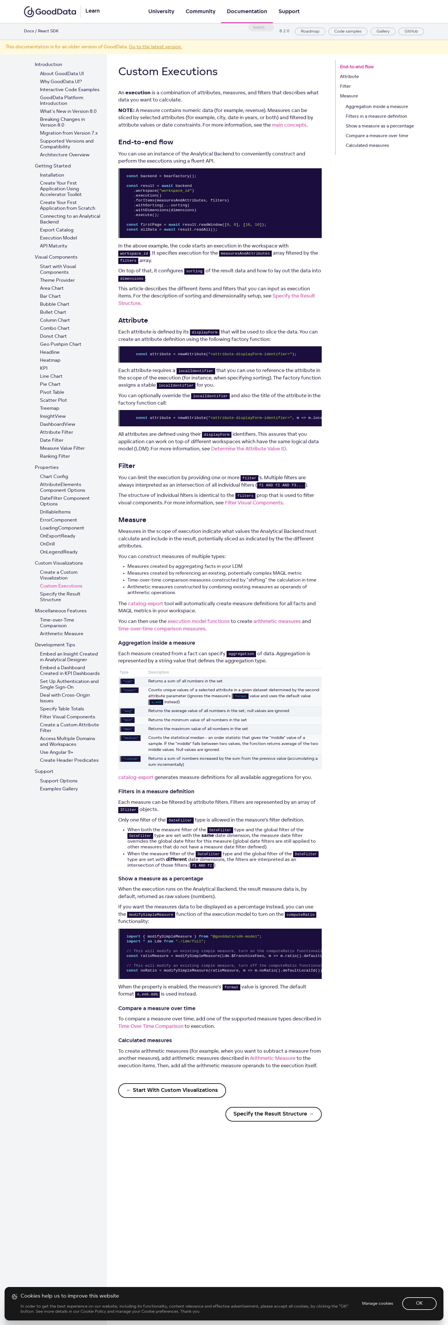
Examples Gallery (59, 789)
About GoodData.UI (62, 74)
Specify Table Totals (62, 709)
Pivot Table (52, 392)
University (161, 12)
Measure (349, 96)
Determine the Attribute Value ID (248, 449)
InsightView (53, 416)
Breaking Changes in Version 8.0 (62, 122)
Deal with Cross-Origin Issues (65, 698)
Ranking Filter (55, 456)
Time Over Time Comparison (150, 1026)
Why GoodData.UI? (61, 82)
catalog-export (145, 603)
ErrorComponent (58, 520)
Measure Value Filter (62, 448)
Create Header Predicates (69, 760)
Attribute (349, 77)
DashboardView (57, 424)
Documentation (247, 12)
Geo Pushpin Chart (60, 344)
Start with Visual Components (58, 270)
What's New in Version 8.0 (68, 111)
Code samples (347, 31)
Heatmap (50, 360)
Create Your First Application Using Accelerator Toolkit (61, 189)
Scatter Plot (53, 400)
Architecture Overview (64, 155)
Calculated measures (367, 146)
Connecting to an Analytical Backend (70, 219)
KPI (43, 368)
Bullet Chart (53, 312)
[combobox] (261, 27)
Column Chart (55, 320)
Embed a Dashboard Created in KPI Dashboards (70, 671)
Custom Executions (61, 586)
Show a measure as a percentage (380, 126)
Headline (50, 352)
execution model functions (199, 621)
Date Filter (51, 440)
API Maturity (53, 246)
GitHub (411, 31)
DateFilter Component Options (65, 501)
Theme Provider (57, 280)
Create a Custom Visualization (58, 575)
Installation (52, 175)
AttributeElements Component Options (62, 488)
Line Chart (51, 376)
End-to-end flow (356, 67)
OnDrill (47, 544)
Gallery (383, 31)
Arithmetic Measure (61, 634)
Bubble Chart (54, 304)
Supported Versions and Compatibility (67, 144)
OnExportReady (57, 536)
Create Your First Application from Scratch (67, 206)
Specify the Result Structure (60, 597)
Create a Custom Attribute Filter (69, 728)
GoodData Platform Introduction (61, 101)
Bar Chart (50, 296)
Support (289, 12)
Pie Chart (50, 384)
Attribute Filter (56, 432)
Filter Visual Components (67, 717)
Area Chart (52, 288)
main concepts (289, 125)
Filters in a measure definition (376, 117)
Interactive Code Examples (69, 90)
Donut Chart (53, 336)
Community (200, 12)
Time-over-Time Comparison (57, 623)
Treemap (49, 408)
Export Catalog (57, 230)
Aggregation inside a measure (377, 107)
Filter (345, 87)
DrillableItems (55, 512)
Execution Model (58, 238)
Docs (29, 31)
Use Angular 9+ (56, 752)
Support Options (58, 781)
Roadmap (310, 31)
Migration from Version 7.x (69, 133)
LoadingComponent (62, 528)
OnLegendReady (58, 552)
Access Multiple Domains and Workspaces (67, 742)
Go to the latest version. (155, 47)
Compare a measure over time (377, 136)
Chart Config (54, 477)
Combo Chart (55, 328)
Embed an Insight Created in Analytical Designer (69, 657)
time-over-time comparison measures (161, 629)
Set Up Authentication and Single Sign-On (69, 685)
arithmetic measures (277, 621)
